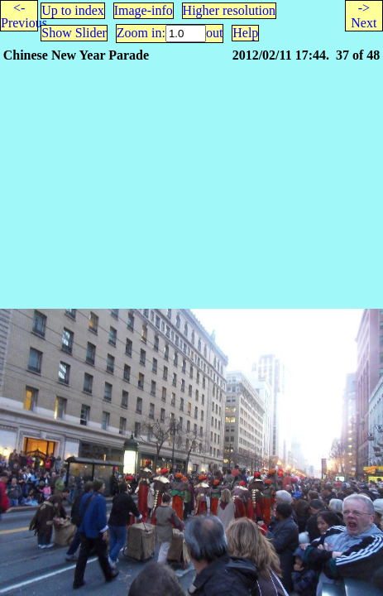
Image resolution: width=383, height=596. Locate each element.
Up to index (72, 10)
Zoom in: (141, 33)
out (214, 33)
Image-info (143, 10)
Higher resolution (229, 10)
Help (245, 33)
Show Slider (74, 33)
